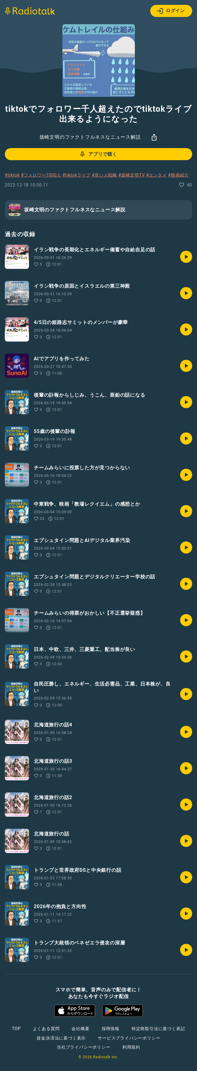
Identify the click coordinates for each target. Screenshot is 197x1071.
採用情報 (110, 1028)
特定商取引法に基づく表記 (158, 1028)
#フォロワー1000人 (41, 175)
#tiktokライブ (76, 175)
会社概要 (80, 1028)
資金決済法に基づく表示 (61, 1038)
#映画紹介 (178, 175)
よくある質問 (46, 1028)
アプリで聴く (98, 154)
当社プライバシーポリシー (83, 1047)
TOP (16, 1028)
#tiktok (12, 175)
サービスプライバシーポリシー (129, 1038)
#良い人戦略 (104, 175)
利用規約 (131, 1047)
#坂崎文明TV (131, 175)
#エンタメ (156, 175)
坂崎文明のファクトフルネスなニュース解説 (90, 137)
